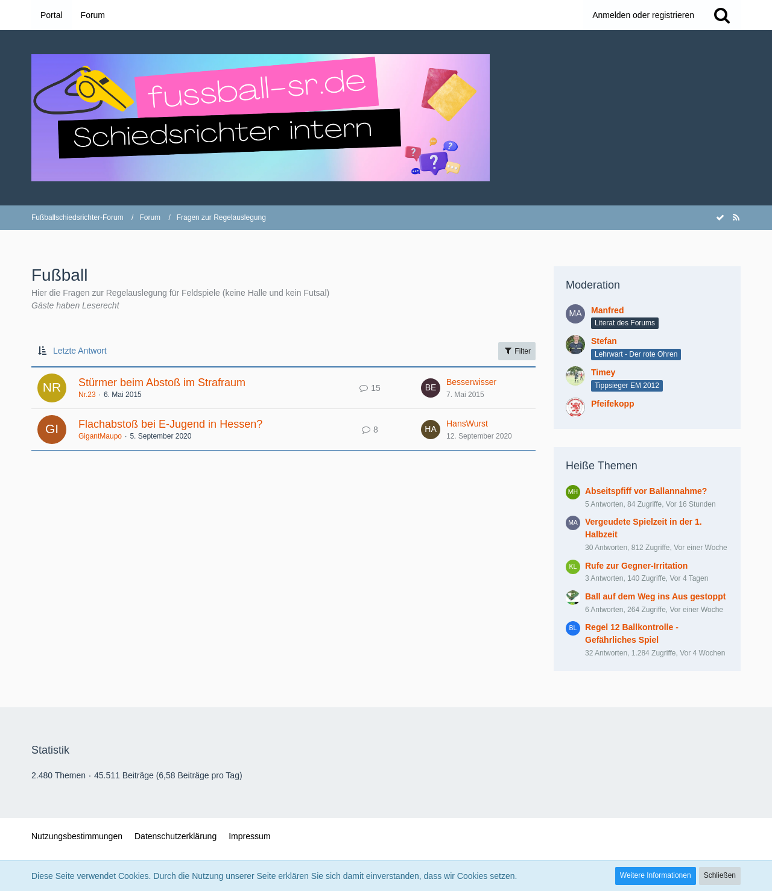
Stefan (604, 341)
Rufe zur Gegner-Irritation (636, 566)
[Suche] (722, 15)
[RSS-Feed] (736, 217)
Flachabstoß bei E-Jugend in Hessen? (170, 424)
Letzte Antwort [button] (80, 350)
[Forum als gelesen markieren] (720, 217)
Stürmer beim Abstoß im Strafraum (161, 383)
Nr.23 (87, 394)
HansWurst (467, 423)
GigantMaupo (100, 436)
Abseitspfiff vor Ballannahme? (646, 491)
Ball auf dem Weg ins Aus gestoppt (655, 596)
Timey (603, 372)
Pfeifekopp (612, 403)
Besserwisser (471, 382)
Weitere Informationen (655, 875)
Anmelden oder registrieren (643, 15)
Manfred (607, 310)
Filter (517, 350)
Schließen (720, 875)
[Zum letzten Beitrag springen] (430, 388)
